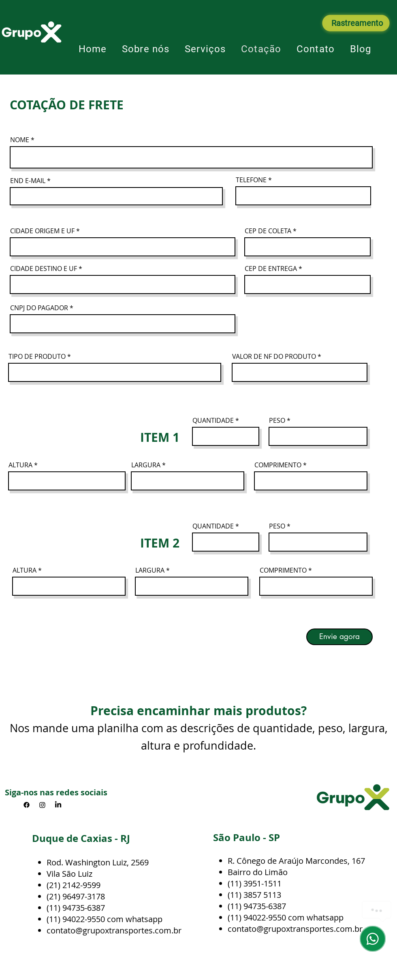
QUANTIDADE (213, 420)
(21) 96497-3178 (76, 896)
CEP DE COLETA (268, 231)
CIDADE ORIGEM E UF (42, 231)
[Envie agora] (339, 637)
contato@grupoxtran (85, 930)
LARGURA (145, 465)
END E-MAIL (27, 180)
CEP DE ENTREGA (271, 268)
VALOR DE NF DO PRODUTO (274, 356)
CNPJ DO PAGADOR (39, 308)
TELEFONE (251, 180)
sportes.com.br (152, 930)
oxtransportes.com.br (322, 928)
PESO (277, 420)
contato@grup (254, 928)
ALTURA (20, 465)
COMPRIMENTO (277, 465)
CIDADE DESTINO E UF (43, 268)
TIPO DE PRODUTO (37, 356)
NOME (19, 139)
